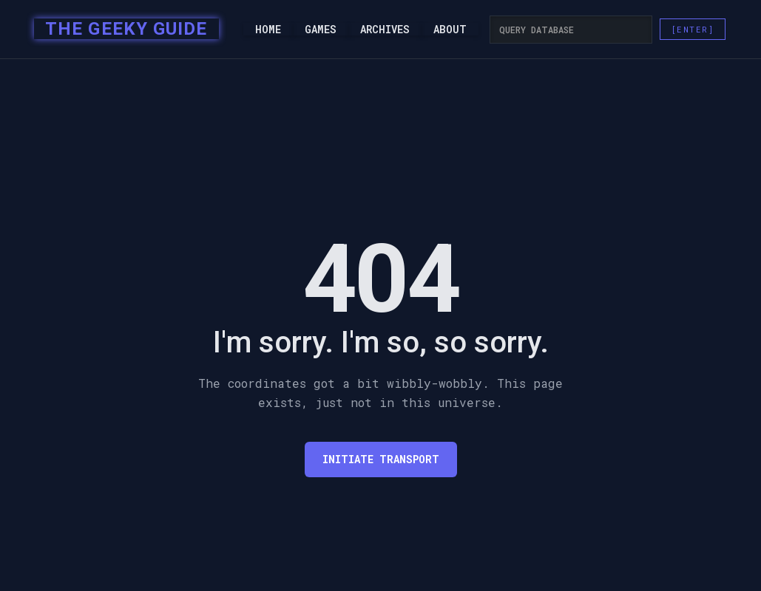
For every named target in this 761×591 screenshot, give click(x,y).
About (450, 29)
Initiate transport (380, 459)
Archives (385, 29)
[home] (121, 29)
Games (320, 29)
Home (268, 29)
